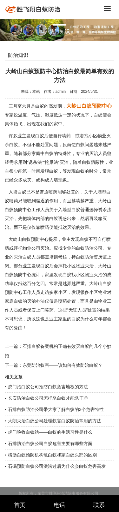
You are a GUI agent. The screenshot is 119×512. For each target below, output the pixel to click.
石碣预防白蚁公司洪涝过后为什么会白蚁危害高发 (57, 466)
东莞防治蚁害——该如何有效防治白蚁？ (62, 365)
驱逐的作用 (47, 200)
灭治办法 (36, 301)
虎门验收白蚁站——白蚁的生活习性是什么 (50, 432)
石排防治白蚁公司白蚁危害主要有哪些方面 (50, 443)
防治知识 (18, 55)
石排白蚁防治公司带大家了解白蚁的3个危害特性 (56, 409)
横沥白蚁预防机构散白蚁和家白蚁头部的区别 (52, 454)
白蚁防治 (85, 256)
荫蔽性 (97, 162)
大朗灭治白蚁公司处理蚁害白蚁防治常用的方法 (54, 420)
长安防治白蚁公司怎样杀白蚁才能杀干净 (48, 398)
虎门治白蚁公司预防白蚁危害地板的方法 (48, 386)
